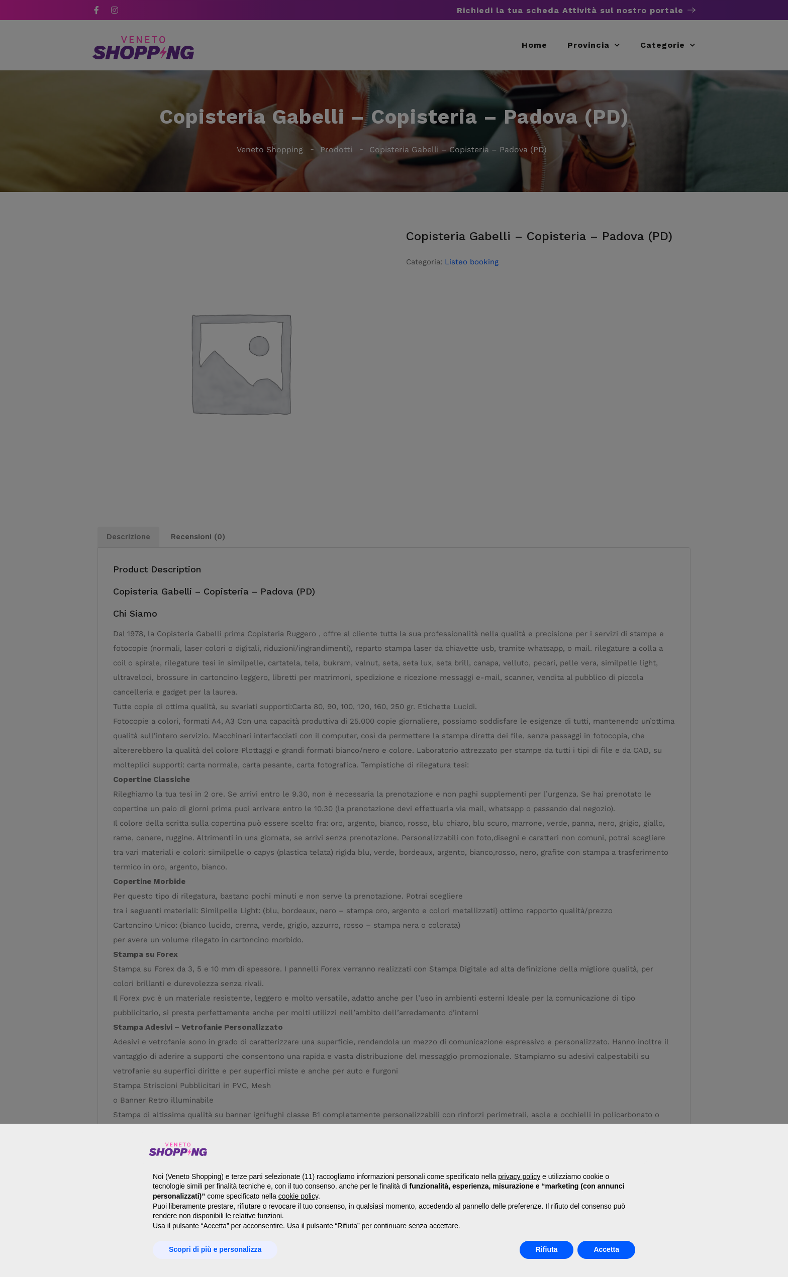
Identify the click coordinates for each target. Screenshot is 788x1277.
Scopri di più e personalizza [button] (215, 1249)
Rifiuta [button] (547, 1249)
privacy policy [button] (519, 1176)
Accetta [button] (606, 1249)
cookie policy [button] (298, 1196)
